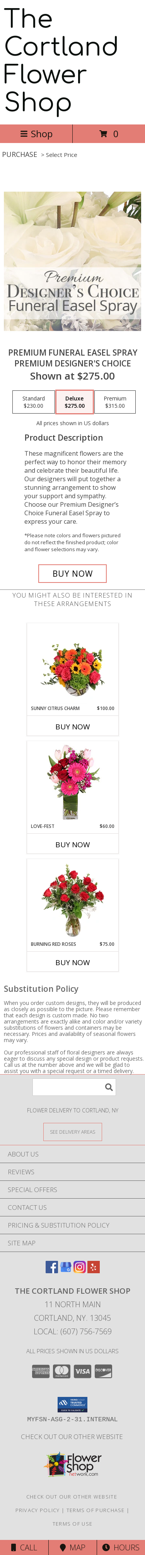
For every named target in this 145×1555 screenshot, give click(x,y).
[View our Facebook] (52, 1270)
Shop (36, 133)
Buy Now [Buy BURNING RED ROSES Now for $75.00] (72, 962)
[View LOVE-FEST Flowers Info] (72, 782)
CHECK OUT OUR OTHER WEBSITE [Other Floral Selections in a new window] (73, 1436)
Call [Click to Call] (24, 1547)
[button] (72, 1404)
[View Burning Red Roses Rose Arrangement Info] (72, 900)
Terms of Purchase (96, 1510)
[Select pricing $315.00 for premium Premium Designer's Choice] (115, 402)
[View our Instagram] (79, 1270)
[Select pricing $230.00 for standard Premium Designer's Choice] (34, 402)
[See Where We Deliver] (72, 1131)
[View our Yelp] (93, 1270)
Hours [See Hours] (121, 1547)
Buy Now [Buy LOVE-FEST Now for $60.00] (72, 845)
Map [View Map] (72, 1547)
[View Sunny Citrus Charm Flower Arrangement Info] (72, 664)
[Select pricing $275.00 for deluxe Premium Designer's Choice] (74, 402)
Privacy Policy (37, 1510)
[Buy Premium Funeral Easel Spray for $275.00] (72, 573)
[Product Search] (74, 1087)
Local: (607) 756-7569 (73, 1331)
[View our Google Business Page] (66, 1270)
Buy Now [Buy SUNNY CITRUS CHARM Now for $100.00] (72, 727)
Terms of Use (73, 1523)
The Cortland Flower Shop (61, 61)
